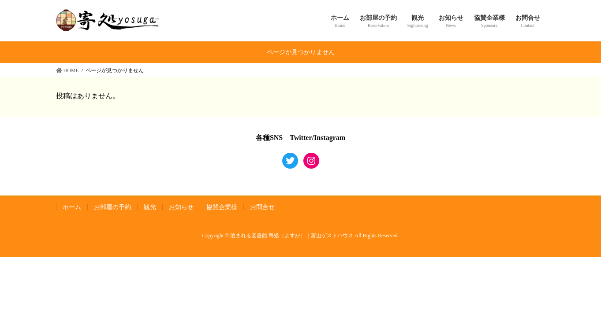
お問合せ (262, 207)
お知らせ (181, 207)
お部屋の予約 (112, 207)
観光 (150, 207)
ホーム (72, 207)
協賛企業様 (221, 207)
